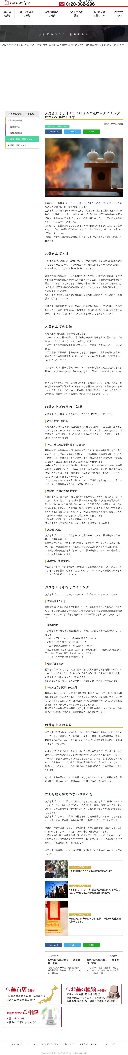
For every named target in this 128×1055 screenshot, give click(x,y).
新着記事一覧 (16, 120)
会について (69, 1044)
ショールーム (16, 1044)
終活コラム (15, 127)
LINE (91, 131)
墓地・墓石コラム (18, 145)
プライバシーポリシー (88, 1044)
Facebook (53, 131)
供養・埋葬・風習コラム (57, 126)
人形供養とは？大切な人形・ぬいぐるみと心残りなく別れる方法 (78, 523)
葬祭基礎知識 (16, 133)
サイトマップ (109, 1044)
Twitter (72, 131)
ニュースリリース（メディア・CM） (43, 1044)
